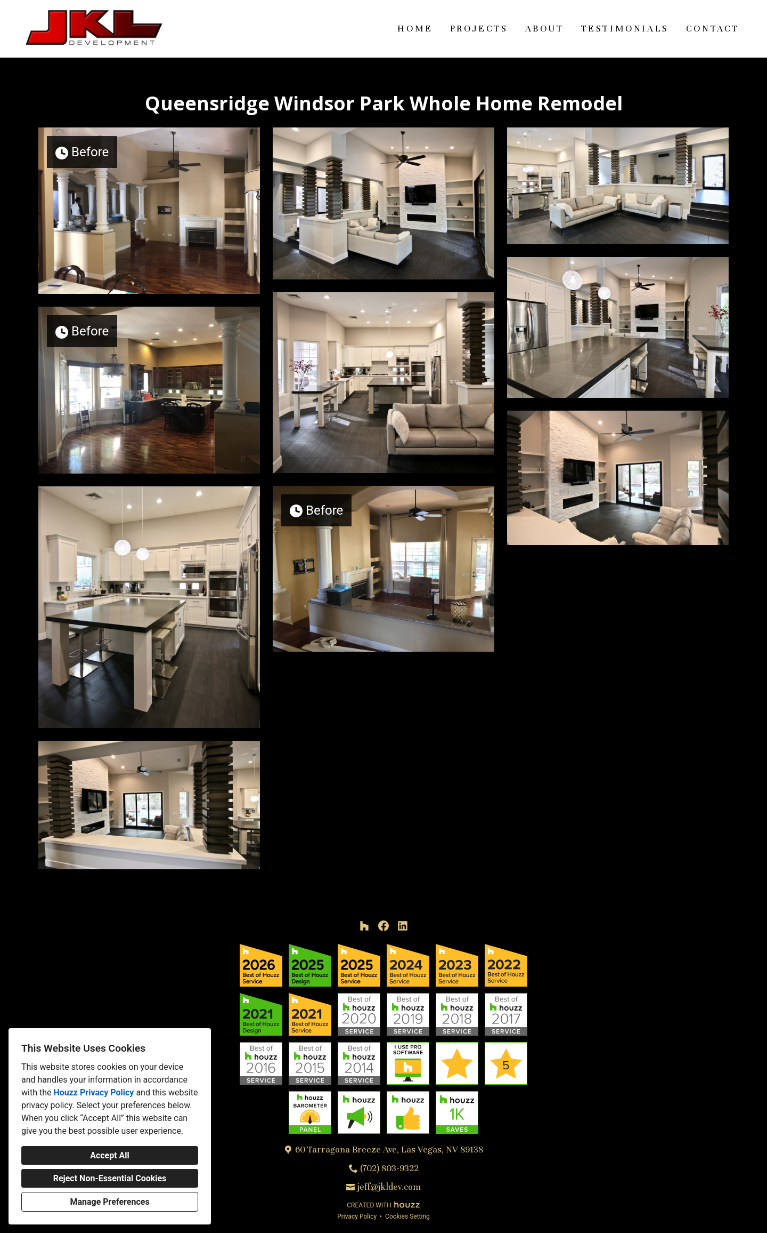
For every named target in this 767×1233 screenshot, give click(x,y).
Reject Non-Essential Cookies (110, 1178)
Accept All (109, 1155)
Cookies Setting (407, 1216)
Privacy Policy (357, 1216)
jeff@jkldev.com (389, 1186)
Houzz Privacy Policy (93, 1092)
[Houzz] (364, 926)
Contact (712, 28)
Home (415, 28)
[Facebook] (383, 926)
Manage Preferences (109, 1202)
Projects (479, 28)
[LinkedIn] (403, 926)
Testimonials (625, 28)
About (544, 28)
